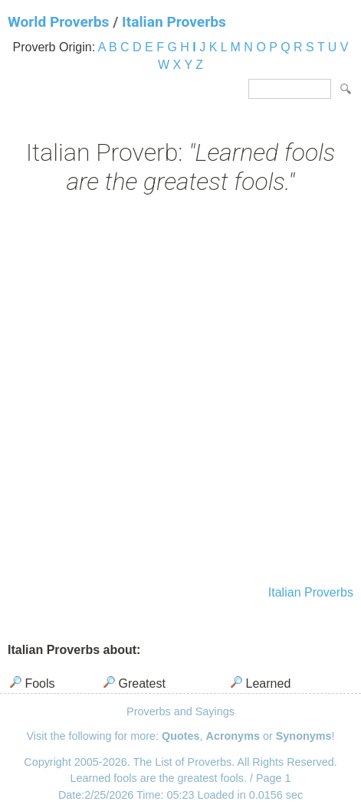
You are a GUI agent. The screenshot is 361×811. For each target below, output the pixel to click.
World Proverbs (58, 22)
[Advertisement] (180, 391)
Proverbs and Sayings (180, 711)
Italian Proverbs (174, 22)
